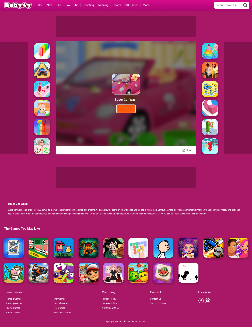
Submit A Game (158, 303)
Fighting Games (14, 299)
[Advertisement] (126, 26)
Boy (67, 5)
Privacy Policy (109, 299)
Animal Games (61, 303)
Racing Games (13, 308)
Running (103, 5)
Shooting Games (14, 303)
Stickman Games (62, 312)
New (49, 5)
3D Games (131, 5)
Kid (76, 5)
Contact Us (155, 299)
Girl (59, 5)
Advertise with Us (111, 308)
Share (188, 150)
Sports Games (13, 312)
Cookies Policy (109, 303)
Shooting (88, 5)
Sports (117, 5)
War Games (59, 299)
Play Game (126, 108)
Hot (40, 5)
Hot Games (59, 308)
